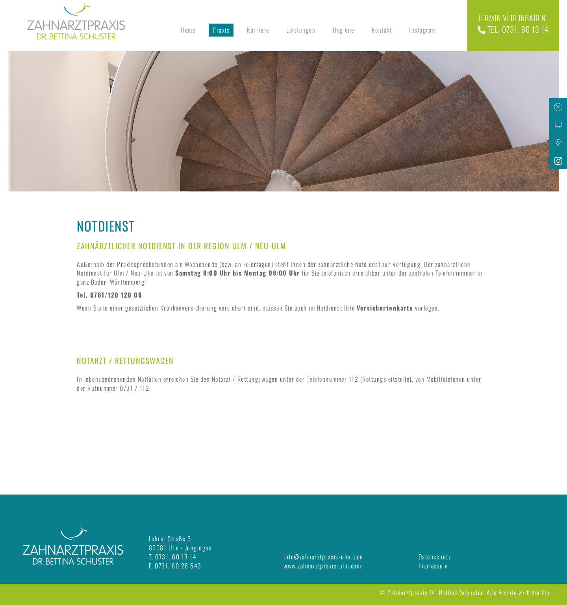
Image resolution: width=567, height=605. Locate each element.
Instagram (422, 30)
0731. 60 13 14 (175, 556)
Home (188, 30)
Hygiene (343, 30)
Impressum (433, 565)
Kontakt (382, 30)
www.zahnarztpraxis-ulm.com (322, 565)
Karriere (258, 30)
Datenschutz (435, 556)
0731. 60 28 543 (178, 565)
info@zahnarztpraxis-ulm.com (323, 556)
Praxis (221, 30)
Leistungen (300, 30)
